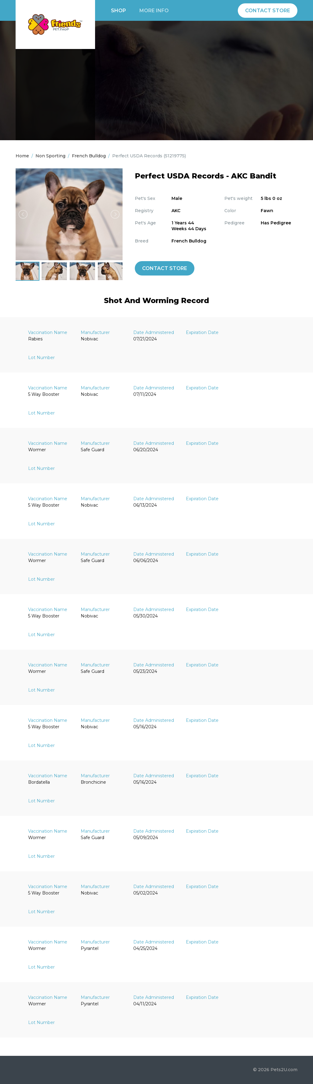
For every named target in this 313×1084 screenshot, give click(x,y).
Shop (118, 10)
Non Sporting (50, 156)
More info (154, 10)
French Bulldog (89, 156)
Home (22, 156)
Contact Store (267, 10)
